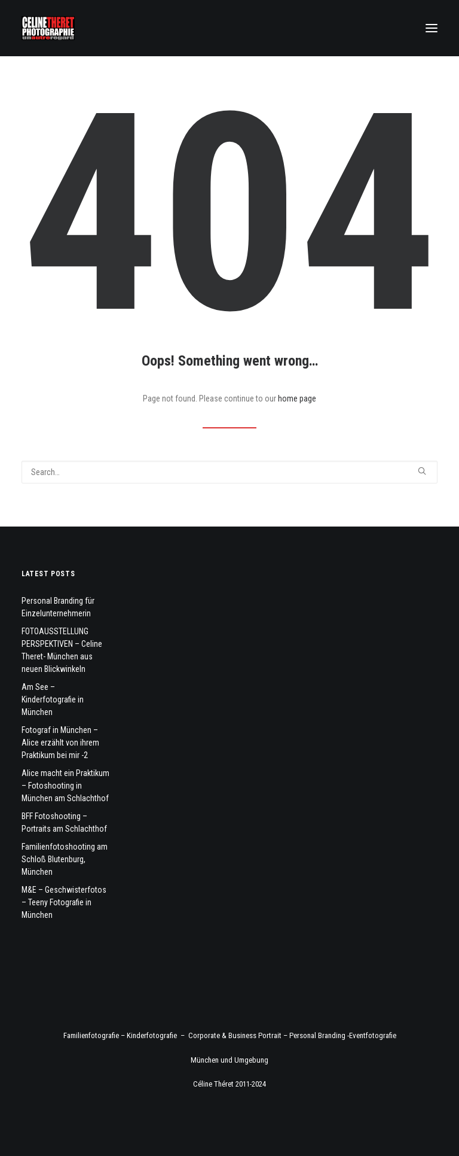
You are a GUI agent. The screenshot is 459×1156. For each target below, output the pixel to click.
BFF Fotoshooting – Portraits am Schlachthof (64, 822)
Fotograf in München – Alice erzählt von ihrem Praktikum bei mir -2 (60, 742)
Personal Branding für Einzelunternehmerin (58, 607)
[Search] (229, 472)
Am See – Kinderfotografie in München (53, 699)
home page (297, 398)
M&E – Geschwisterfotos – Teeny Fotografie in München (64, 902)
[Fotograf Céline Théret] (48, 28)
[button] (431, 28)
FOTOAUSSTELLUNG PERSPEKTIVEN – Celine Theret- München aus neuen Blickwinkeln (62, 650)
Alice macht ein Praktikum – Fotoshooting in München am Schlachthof (65, 785)
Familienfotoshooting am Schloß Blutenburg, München (65, 859)
